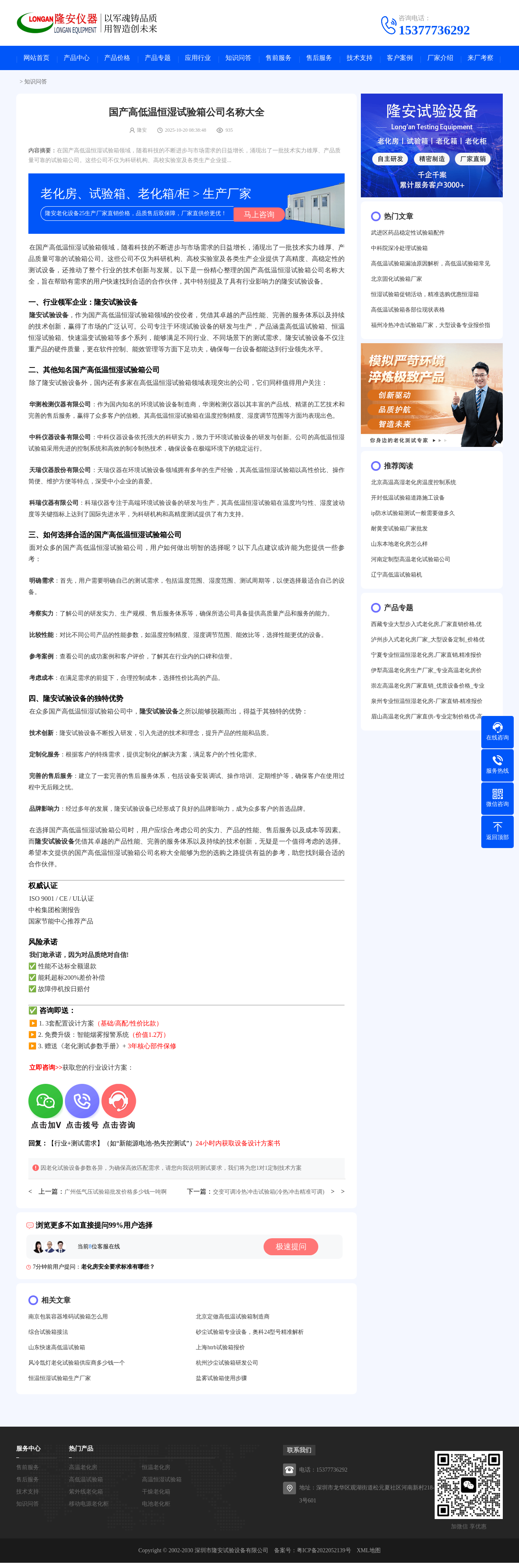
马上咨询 (257, 215)
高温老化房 (83, 1469)
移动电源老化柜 (89, 1505)
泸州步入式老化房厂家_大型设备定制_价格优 (428, 642)
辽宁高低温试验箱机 (396, 577)
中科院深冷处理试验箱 (399, 250)
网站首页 (36, 59)
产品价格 (117, 59)
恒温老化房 (156, 1469)
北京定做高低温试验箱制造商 (233, 1318)
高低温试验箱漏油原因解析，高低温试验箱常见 (430, 266)
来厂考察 (480, 59)
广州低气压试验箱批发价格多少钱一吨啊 (115, 1193)
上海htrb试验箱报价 (220, 1349)
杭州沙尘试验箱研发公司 (227, 1364)
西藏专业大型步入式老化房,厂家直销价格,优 (426, 626)
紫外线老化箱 (86, 1493)
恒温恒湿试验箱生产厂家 (59, 1379)
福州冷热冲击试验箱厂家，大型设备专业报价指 (430, 327)
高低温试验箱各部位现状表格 (408, 312)
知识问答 (238, 59)
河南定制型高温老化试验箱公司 (410, 561)
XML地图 (369, 1552)
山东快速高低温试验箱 (56, 1349)
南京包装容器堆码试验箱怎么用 (68, 1318)
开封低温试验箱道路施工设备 (408, 500)
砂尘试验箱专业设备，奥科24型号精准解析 (250, 1333)
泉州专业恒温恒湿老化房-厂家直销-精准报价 (427, 703)
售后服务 (319, 59)
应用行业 (198, 59)
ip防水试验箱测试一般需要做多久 (413, 515)
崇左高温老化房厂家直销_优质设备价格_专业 (428, 688)
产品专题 (158, 59)
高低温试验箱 (86, 1481)
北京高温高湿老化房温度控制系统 (413, 484)
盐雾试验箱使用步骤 (221, 1379)
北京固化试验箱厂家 (396, 281)
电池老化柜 (156, 1505)
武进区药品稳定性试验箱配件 (408, 235)
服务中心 (28, 1449)
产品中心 (77, 59)
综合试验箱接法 (48, 1333)
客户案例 (400, 59)
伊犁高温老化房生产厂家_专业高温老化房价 (426, 672)
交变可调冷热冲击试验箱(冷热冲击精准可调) (268, 1193)
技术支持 (360, 59)
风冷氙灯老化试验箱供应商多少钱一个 (76, 1364)
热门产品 (81, 1449)
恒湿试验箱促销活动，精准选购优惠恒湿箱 (425, 296)
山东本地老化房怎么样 (399, 546)
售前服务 (279, 59)
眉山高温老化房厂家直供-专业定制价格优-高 (427, 719)
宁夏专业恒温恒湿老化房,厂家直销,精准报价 (426, 657)
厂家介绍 (440, 59)
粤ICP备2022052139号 (324, 1552)
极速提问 (293, 1248)
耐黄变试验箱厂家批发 (399, 531)
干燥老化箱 (156, 1493)
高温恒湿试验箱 (162, 1481)
